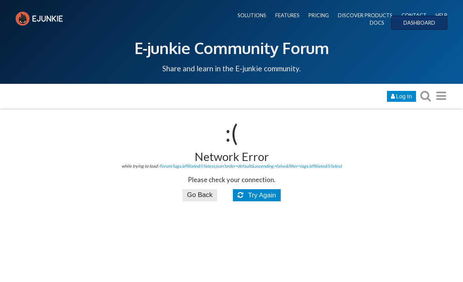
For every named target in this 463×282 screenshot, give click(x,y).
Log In (401, 96)
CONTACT (414, 15)
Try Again (257, 195)
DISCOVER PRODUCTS (365, 15)
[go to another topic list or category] (441, 95)
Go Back (199, 195)
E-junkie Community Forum (231, 48)
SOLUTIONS (252, 15)
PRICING (319, 15)
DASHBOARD (419, 23)
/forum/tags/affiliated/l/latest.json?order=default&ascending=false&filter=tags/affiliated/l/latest (250, 165)
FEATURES (287, 15)
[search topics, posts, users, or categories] (426, 95)
